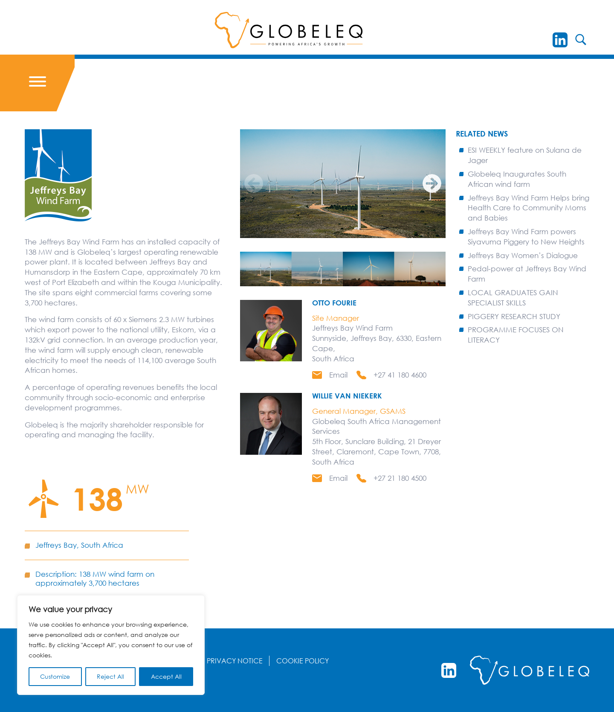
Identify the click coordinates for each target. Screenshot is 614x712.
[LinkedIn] (560, 39)
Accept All (166, 676)
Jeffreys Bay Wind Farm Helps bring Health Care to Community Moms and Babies (528, 208)
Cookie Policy (302, 661)
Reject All (110, 676)
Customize (55, 676)
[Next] (432, 183)
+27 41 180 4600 (400, 374)
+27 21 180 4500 (400, 478)
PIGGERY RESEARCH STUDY (514, 316)
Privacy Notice (235, 661)
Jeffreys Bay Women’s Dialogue (523, 255)
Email (338, 374)
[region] (111, 645)
